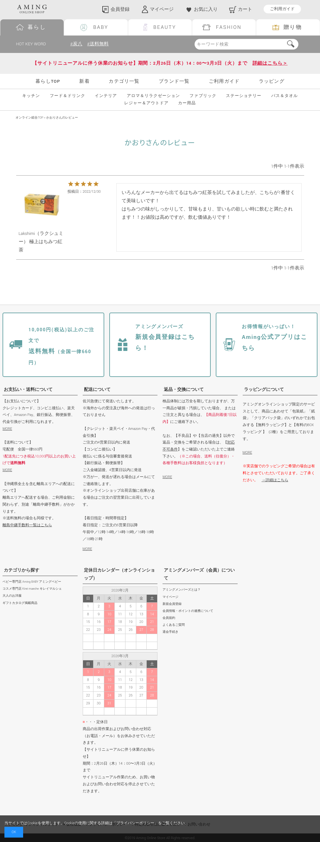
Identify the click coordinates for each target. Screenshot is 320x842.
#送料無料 (98, 44)
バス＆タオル (284, 96)
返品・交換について (184, 389)
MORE (7, 428)
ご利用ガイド (282, 9)
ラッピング (272, 81)
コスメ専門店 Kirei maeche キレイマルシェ (32, 589)
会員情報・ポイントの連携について (188, 611)
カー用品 (187, 103)
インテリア (106, 96)
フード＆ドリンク (67, 96)
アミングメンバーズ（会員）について (199, 574)
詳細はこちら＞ (270, 63)
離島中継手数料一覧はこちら (27, 525)
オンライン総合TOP (29, 118)
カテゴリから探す (21, 570)
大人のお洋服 (12, 596)
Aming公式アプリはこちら (274, 338)
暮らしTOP (47, 81)
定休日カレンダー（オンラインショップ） (119, 574)
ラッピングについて (264, 389)
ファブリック (202, 96)
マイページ (170, 597)
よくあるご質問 (174, 625)
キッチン (31, 96)
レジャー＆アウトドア (146, 103)
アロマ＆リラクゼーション (153, 96)
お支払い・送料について (28, 389)
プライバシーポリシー (135, 823)
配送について (97, 389)
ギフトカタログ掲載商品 (20, 603)
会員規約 (169, 618)
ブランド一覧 (174, 81)
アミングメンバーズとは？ (182, 590)
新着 (84, 81)
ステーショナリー (243, 96)
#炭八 (76, 44)
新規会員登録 (172, 604)
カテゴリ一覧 (124, 81)
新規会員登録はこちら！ (165, 338)
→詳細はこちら (275, 480)
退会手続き (170, 632)
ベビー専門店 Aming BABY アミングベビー (32, 582)
